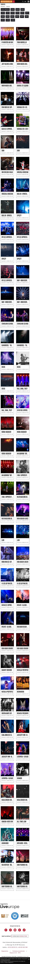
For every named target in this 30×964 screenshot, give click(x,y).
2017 (27, 13)
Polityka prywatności (18, 951)
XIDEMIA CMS (26, 956)
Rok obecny (5, 9)
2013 (17, 16)
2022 (2, 13)
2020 (12, 13)
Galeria (8, 6)
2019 (17, 13)
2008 (12, 20)
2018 (22, 13)
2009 (7, 20)
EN (25, 1)
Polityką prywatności (5, 960)
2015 (7, 16)
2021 (7, 13)
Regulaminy (4, 951)
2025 (12, 9)
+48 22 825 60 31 (12, 947)
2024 (17, 9)
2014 (12, 16)
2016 (2, 16)
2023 (22, 9)
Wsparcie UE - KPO (15, 953)
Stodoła (3, 6)
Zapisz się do (20, 936)
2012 (22, 16)
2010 (2, 20)
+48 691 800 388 (22, 947)
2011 (27, 16)
